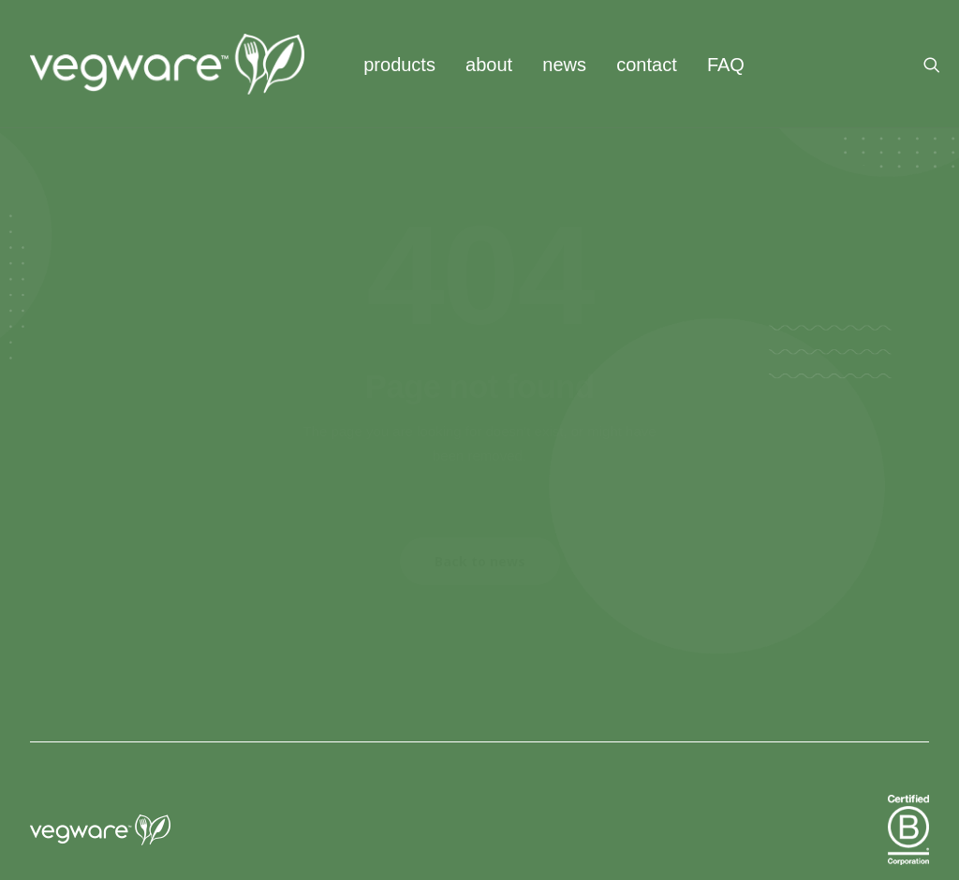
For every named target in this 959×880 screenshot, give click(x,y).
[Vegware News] (167, 64)
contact (646, 64)
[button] (940, 64)
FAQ (726, 64)
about (488, 64)
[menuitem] (399, 64)
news (564, 64)
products (399, 64)
